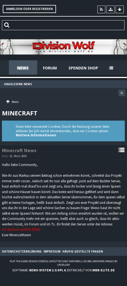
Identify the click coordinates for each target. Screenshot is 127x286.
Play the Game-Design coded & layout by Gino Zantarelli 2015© (50, 261)
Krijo (5, 156)
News (23, 68)
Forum (50, 68)
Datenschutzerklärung (22, 251)
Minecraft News (19, 150)
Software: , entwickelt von (63, 270)
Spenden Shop (83, 68)
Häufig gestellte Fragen (82, 251)
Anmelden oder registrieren (29, 9)
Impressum (52, 251)
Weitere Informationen (36, 135)
